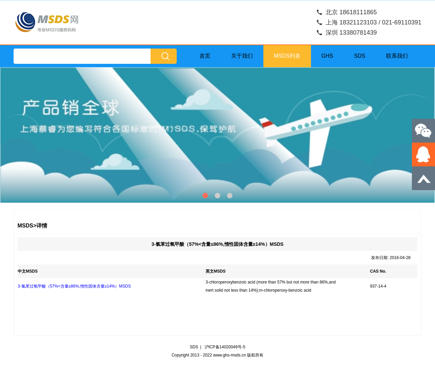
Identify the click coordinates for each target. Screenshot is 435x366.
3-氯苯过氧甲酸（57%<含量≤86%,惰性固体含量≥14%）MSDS (74, 286)
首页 (204, 56)
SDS (359, 56)
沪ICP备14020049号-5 (225, 347)
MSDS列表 (287, 56)
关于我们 (242, 56)
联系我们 (397, 56)
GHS (327, 56)
